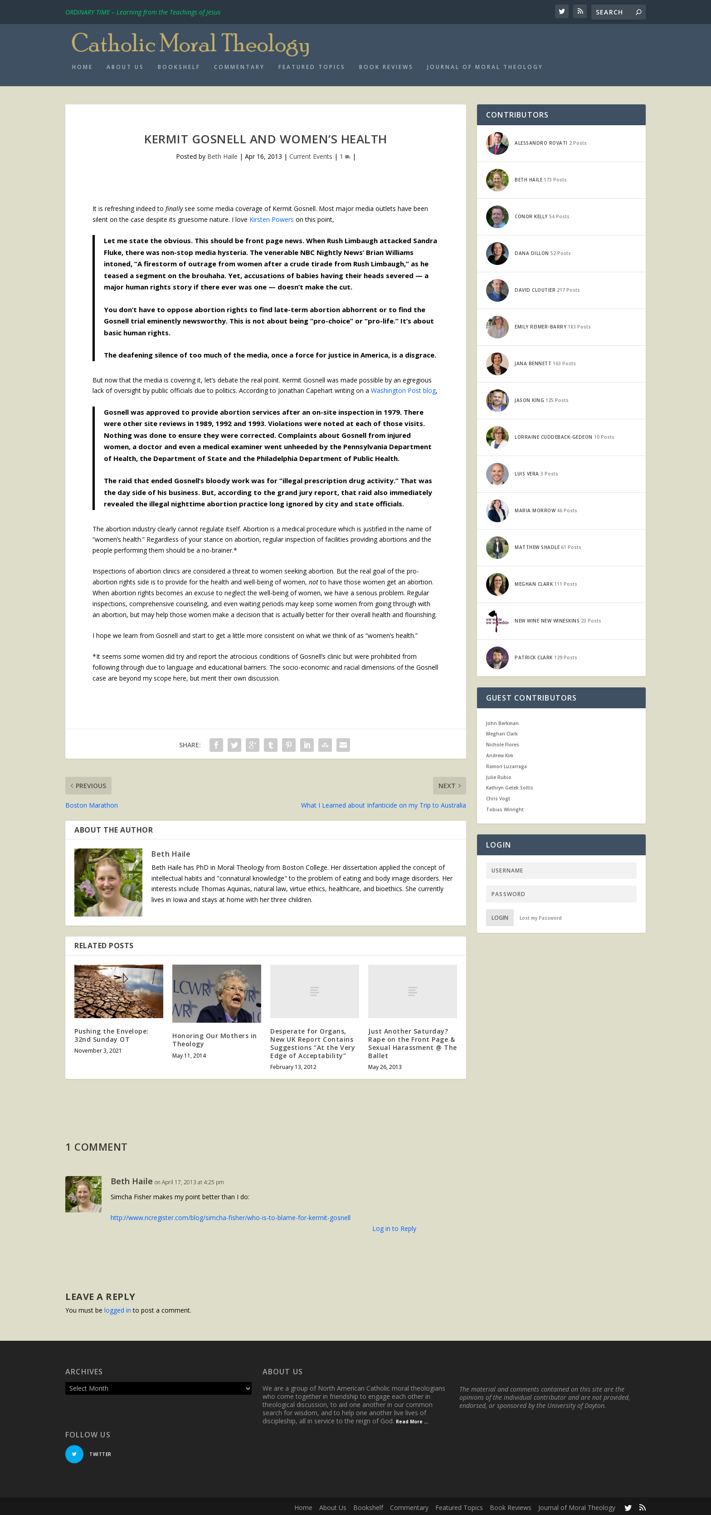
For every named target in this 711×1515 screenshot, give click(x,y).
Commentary (239, 64)
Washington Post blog (403, 387)
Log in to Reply (394, 1225)
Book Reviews (386, 64)
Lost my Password (541, 915)
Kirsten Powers (271, 216)
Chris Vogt (498, 796)
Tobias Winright (505, 806)
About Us (125, 64)
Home (82, 64)
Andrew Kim (499, 752)
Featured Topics (312, 64)
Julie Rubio (498, 774)
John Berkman (502, 720)
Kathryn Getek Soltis (509, 785)
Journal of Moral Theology (485, 64)
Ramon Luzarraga (506, 763)
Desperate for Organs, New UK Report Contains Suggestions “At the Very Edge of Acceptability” (312, 1040)
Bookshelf (179, 64)
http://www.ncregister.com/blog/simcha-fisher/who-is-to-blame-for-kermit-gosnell (231, 1214)
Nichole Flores (502, 742)
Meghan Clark (502, 731)
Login (500, 914)
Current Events (310, 153)
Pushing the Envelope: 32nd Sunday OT (111, 1032)
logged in (117, 1307)
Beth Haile (222, 153)
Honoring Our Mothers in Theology (214, 1037)
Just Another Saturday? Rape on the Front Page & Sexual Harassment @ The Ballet (412, 1040)
